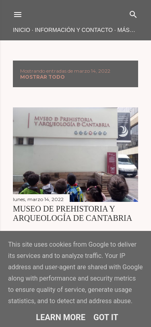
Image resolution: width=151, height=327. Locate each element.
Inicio (21, 30)
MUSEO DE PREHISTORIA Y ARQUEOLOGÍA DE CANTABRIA (72, 213)
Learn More (60, 317)
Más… (126, 30)
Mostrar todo (42, 77)
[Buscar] (133, 13)
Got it (105, 317)
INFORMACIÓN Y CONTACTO (73, 30)
